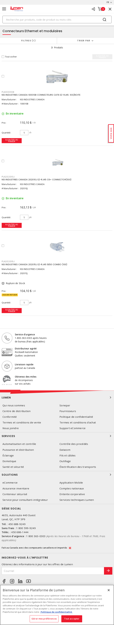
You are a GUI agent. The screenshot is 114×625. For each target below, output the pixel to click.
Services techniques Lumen (77, 499)
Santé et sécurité (13, 466)
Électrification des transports (78, 466)
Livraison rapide (24, 364)
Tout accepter (72, 618)
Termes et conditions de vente (21, 422)
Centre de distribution (16, 411)
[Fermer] (108, 590)
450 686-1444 (19, 532)
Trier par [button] (83, 40)
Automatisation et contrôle (19, 444)
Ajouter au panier (11, 140)
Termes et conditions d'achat (78, 422)
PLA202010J (8, 176)
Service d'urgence (25, 334)
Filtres (28, 40)
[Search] (57, 19)
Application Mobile (71, 482)
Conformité (9, 416)
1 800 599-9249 (26, 528)
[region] (57, 605)
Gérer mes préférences (44, 618)
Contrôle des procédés (74, 444)
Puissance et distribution (18, 449)
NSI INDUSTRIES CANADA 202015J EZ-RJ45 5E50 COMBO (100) (34, 264)
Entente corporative (72, 494)
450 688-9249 (17, 524)
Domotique (9, 461)
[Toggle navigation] (4, 9)
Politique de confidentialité (76, 416)
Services (57, 436)
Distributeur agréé (25, 348)
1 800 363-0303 (36, 536)
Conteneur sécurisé (14, 494)
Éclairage (8, 455)
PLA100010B (8, 92)
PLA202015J (8, 261)
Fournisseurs (68, 411)
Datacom (65, 449)
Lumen (57, 397)
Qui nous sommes (13, 405)
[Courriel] (53, 571)
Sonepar (65, 405)
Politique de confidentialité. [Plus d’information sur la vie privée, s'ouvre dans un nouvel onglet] (56, 611)
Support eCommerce (73, 428)
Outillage (65, 461)
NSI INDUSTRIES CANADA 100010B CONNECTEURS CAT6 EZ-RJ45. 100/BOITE (41, 94)
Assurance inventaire (15, 488)
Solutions (57, 474)
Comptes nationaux (72, 488)
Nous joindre (10, 428)
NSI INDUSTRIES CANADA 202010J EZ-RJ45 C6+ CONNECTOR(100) (36, 179)
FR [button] (108, 2)
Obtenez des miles (25, 376)
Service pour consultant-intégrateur (25, 499)
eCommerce (10, 482)
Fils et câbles (68, 455)
